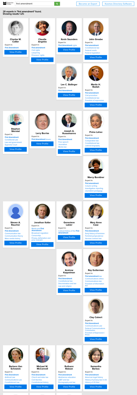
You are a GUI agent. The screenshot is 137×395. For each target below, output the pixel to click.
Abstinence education (15, 304)
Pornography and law (14, 309)
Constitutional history (111, 258)
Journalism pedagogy (79, 157)
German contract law (79, 207)
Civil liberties (108, 255)
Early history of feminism (80, 202)
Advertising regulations (15, 354)
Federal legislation (110, 55)
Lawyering (42, 53)
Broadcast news (109, 308)
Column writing (77, 152)
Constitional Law (77, 98)
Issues (112, 99)
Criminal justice (77, 308)
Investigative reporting (80, 154)
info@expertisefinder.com (56, 387)
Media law (10, 156)
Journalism (10, 153)
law (14, 250)
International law (77, 311)
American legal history (47, 304)
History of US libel (45, 309)
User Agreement (83, 387)
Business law (76, 306)
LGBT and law (11, 306)
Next (75, 377)
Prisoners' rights (44, 55)
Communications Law (46, 253)
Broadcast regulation (14, 202)
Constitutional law (110, 50)
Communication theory (112, 154)
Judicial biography (45, 157)
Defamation (11, 359)
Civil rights (42, 50)
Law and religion (109, 207)
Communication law (110, 152)
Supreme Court (77, 103)
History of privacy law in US (49, 306)
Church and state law (111, 253)
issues (112, 301)
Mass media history (110, 157)
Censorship (11, 205)
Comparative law (45, 152)
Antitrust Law (76, 253)
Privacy (74, 387)
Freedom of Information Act (17, 258)
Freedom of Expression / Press (50, 260)
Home (68, 387)
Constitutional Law (78, 258)
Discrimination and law (112, 205)
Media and (17, 200)
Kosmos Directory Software (118, 4)
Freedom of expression (47, 106)
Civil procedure (44, 101)
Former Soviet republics (112, 311)
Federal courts (108, 53)
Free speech (11, 150)
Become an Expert (88, 4)
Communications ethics (15, 253)
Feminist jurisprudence (80, 205)
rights (80, 48)
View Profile (20, 61)
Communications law (14, 255)
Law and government (79, 100)
